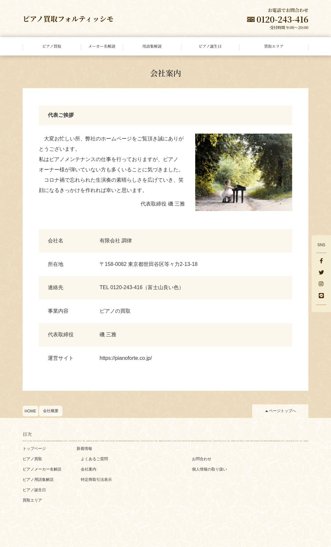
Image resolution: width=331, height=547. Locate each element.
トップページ (34, 448)
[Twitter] (321, 273)
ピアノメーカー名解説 (42, 469)
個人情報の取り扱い (209, 469)
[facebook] (321, 261)
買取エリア (32, 500)
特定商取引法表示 (96, 479)
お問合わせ (201, 459)
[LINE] (321, 296)
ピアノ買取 (32, 459)
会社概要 (51, 411)
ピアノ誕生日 (34, 490)
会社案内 (88, 469)
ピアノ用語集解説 (38, 479)
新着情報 (84, 448)
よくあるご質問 (94, 459)
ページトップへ (282, 411)
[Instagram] (321, 284)
